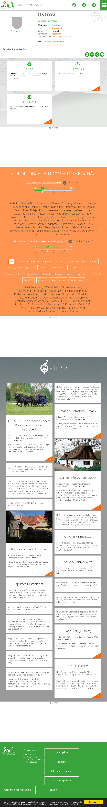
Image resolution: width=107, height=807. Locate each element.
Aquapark (47, 261)
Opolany (90, 217)
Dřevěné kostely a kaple (28, 274)
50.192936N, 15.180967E (62, 36)
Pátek (42, 220)
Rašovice (37, 227)
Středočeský (57, 28)
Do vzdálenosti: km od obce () (40, 241)
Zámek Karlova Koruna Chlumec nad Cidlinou (53, 311)
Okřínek (53, 217)
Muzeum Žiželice (58, 297)
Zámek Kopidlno (79, 297)
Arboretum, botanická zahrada (52, 267)
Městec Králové (46, 213)
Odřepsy (42, 217)
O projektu (62, 752)
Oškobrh (18, 220)
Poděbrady (56, 34)
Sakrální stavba (76, 280)
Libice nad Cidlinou (24, 213)
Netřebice (62, 213)
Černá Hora (42, 203)
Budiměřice (27, 203)
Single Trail (28, 280)
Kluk (25, 210)
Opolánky (78, 217)
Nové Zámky (77, 213)
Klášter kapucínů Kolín (58, 304)
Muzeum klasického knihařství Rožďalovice (67, 294)
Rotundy (47, 274)
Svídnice (85, 227)
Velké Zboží (43, 230)
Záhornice (65, 234)
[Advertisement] (53, 148)
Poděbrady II (85, 220)
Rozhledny (75, 267)
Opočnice (65, 217)
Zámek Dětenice (76, 307)
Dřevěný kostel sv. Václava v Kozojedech (42, 307)
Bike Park (98, 274)
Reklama (62, 761)
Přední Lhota (23, 227)
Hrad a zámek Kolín (81, 301)
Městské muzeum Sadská (31, 297)
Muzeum (42, 280)
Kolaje (33, 210)
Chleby (55, 203)
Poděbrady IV (36, 224)
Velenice (30, 230)
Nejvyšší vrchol (83, 274)
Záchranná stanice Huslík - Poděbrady (39, 290)
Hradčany (70, 207)
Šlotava (65, 227)
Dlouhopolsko (21, 207)
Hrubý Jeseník (86, 207)
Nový (88, 213)
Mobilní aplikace (62, 780)
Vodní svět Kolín (82, 304)
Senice (55, 227)
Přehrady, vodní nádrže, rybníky (20, 267)
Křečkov (77, 210)
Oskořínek (31, 220)
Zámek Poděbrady (71, 287)
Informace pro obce (62, 771)
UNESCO (60, 261)
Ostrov (46, 14)
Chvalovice (80, 203)
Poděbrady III (19, 224)
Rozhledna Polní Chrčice (27, 294)
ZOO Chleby (52, 287)
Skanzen (93, 261)
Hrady (87, 267)
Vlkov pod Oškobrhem (82, 230)
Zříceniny (9, 274)
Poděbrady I (69, 220)
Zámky (97, 267)
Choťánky (66, 203)
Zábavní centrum (57, 280)
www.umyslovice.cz (56, 42)
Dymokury (57, 207)
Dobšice (35, 207)
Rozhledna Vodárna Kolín (29, 304)
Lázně (69, 274)
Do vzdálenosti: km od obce (43, 182)
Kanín (17, 210)
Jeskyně (58, 274)
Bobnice (14, 203)
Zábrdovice (51, 234)
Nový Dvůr (16, 217)
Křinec (87, 210)
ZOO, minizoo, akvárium (28, 261)
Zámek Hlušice (59, 301)
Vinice (64, 230)
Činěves (92, 203)
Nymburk (29, 217)
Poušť (90, 224)
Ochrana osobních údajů (17, 789)
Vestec (55, 230)
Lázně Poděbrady (33, 287)
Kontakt (52, 789)
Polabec (80, 224)
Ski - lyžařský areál (77, 261)
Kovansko (65, 210)
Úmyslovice (56, 25)
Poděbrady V (53, 224)
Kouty (42, 210)
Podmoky (68, 224)
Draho (45, 207)
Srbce (75, 227)
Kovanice (53, 210)
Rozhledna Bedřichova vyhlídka (31, 301)
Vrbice (39, 234)
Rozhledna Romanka (75, 290)
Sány (47, 227)
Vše (11, 261)
